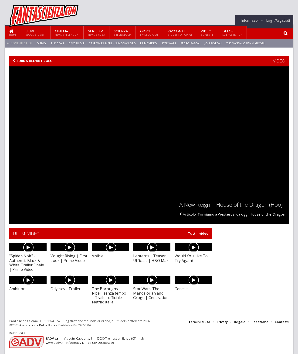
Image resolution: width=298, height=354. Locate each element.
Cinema (67, 32)
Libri (35, 32)
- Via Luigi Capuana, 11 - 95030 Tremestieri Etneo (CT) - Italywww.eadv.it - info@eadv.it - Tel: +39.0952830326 (94, 340)
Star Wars (168, 43)
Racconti (179, 32)
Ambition (17, 288)
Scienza (122, 32)
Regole (240, 322)
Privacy (222, 322)
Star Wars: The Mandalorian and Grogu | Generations (151, 293)
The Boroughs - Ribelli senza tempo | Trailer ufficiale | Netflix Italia (110, 295)
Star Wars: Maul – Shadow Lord (112, 43)
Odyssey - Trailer (65, 288)
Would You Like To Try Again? (191, 258)
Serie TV (96, 32)
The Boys (57, 43)
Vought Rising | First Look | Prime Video (69, 258)
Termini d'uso (200, 322)
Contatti (282, 322)
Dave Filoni (76, 43)
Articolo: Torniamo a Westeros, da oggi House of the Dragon (230, 214)
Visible (97, 255)
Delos (232, 32)
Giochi (149, 32)
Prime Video (148, 43)
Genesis (181, 288)
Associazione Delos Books (38, 325)
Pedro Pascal (190, 43)
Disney (41, 43)
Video (207, 32)
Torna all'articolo (33, 60)
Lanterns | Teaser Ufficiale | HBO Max (150, 258)
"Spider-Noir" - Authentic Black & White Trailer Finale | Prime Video (28, 262)
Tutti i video (198, 233)
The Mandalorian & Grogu (246, 43)
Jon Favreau (213, 43)
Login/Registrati (278, 20)
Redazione (260, 322)
